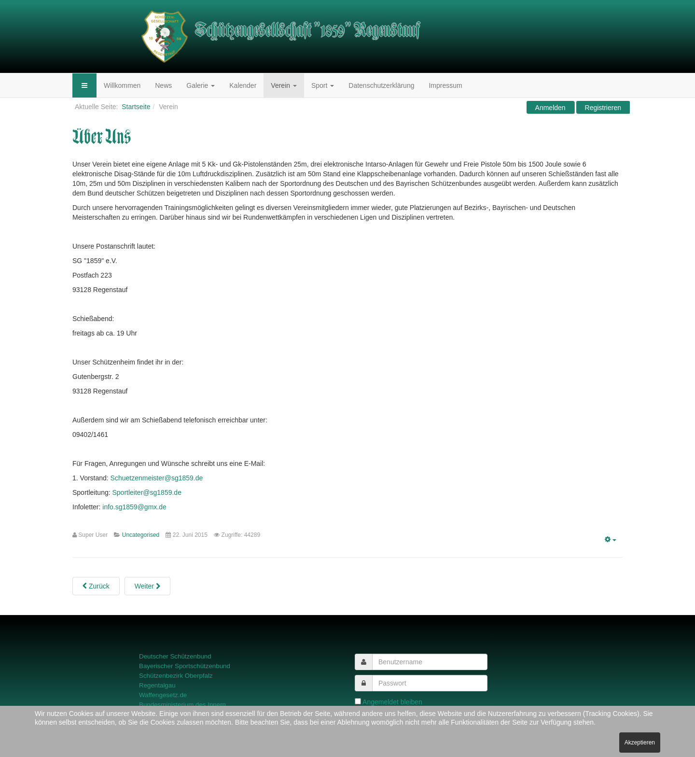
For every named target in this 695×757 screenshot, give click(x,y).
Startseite (136, 107)
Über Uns (101, 137)
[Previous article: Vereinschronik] (96, 586)
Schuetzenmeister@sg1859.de (157, 478)
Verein (284, 85)
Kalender (242, 85)
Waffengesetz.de (163, 695)
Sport (322, 85)
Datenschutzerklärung (381, 85)
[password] (429, 683)
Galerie (200, 85)
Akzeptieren (640, 742)
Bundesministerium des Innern (182, 704)
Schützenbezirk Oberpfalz (176, 675)
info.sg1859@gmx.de (134, 507)
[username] (429, 662)
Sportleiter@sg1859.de (146, 492)
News (163, 85)
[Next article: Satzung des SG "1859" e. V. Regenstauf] (147, 586)
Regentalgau (157, 685)
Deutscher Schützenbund (175, 656)
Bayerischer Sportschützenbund (184, 666)
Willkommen (122, 85)
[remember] (358, 701)
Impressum (445, 85)
